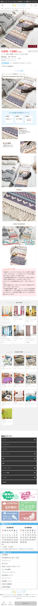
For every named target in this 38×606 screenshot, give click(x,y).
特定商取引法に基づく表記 (10, 558)
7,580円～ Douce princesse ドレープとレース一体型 (31, 334)
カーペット (15, 8)
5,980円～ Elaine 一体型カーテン (19, 314)
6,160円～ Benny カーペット (31, 363)
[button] (36, 29)
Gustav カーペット (25, 8)
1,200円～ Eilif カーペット (31, 380)
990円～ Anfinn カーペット (7, 363)
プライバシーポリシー (9, 572)
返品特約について (7, 575)
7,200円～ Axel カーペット (19, 362)
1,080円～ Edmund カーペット (7, 399)
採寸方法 (5, 564)
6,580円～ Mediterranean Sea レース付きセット (7, 334)
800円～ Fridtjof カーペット (7, 416)
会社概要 (5, 555)
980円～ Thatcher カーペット (7, 381)
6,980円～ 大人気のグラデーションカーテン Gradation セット (7, 315)
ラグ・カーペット (6, 8)
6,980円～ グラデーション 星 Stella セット (31, 314)
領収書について (7, 581)
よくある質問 (6, 569)
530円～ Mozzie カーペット (31, 399)
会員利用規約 (6, 587)
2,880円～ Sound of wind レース (19, 333)
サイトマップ (6, 561)
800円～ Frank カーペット (19, 398)
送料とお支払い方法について (11, 566)
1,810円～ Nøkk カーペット (19, 380)
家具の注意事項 (7, 584)
